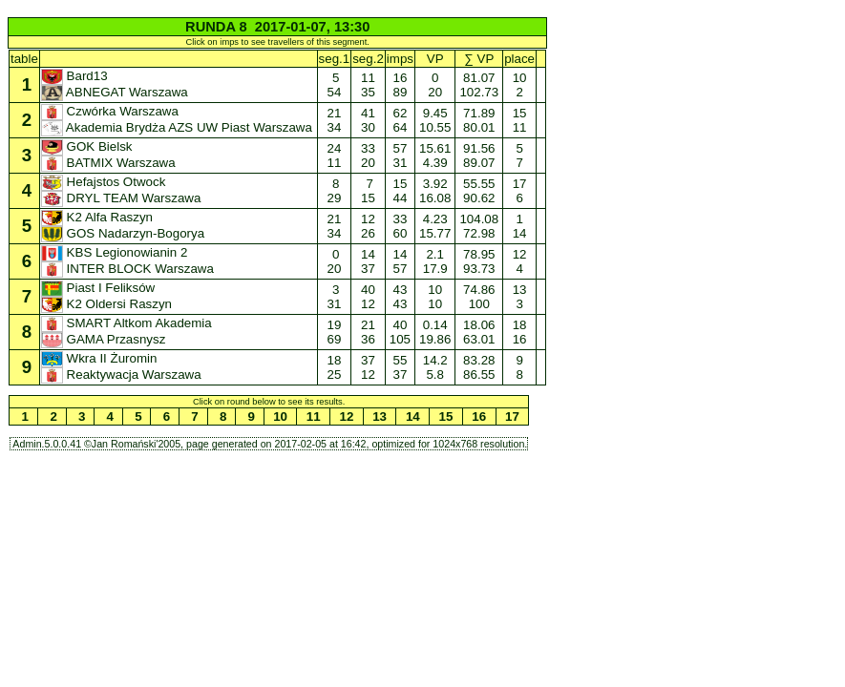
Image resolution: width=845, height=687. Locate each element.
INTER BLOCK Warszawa (129, 268)
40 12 (367, 296)
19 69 (334, 332)
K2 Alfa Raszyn (99, 217)
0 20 (334, 261)
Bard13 (76, 76)
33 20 (367, 155)
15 (445, 416)
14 (412, 416)
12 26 (367, 226)
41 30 (367, 120)
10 (279, 416)
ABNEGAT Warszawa (116, 92)
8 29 (334, 191)
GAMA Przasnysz (105, 339)
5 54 (334, 85)
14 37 (367, 261)
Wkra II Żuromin (100, 358)
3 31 (334, 296)
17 (511, 416)
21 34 (334, 120)
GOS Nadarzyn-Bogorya (124, 233)
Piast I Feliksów (99, 288)
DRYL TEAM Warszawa (122, 198)
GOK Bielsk (88, 146)
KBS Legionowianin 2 (116, 252)
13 (380, 416)
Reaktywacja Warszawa (122, 374)
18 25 (334, 367)
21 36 (367, 332)
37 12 (367, 367)
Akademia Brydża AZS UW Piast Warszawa (178, 127)
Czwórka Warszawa (111, 111)
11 (313, 416)
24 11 (334, 155)
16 (479, 416)
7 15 (367, 191)
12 (346, 416)
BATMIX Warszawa (110, 163)
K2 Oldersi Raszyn (108, 304)
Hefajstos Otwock (105, 182)
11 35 (367, 85)
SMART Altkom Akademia (128, 323)
